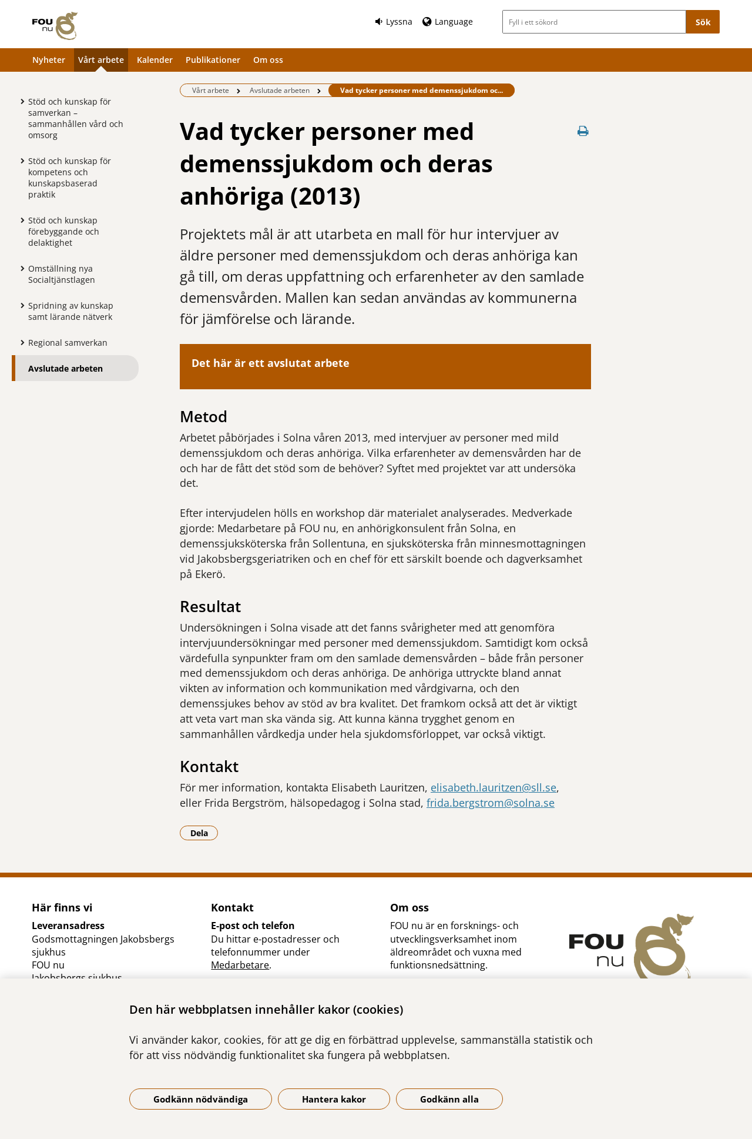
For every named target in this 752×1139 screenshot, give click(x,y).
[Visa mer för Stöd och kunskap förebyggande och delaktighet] (19, 220)
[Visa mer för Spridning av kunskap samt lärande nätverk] (19, 305)
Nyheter (48, 59)
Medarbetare (240, 964)
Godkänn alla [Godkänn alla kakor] (449, 1099)
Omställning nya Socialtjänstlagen (61, 274)
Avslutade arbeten (65, 368)
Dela (204, 833)
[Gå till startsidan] (55, 26)
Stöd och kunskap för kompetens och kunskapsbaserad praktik (69, 177)
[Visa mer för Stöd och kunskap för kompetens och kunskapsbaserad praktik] (19, 160)
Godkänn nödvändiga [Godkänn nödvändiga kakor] (200, 1099)
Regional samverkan (68, 342)
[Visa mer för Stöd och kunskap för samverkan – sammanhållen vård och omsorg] (19, 101)
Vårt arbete (101, 59)
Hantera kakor (334, 1099)
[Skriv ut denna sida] (583, 131)
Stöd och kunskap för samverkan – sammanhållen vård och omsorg (75, 118)
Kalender (155, 59)
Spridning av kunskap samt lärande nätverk (70, 311)
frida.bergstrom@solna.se (491, 803)
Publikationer (213, 59)
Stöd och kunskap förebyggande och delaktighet (63, 231)
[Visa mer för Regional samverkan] (19, 342)
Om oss (268, 59)
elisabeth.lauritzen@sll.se (493, 787)
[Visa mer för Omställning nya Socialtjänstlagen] (19, 268)
